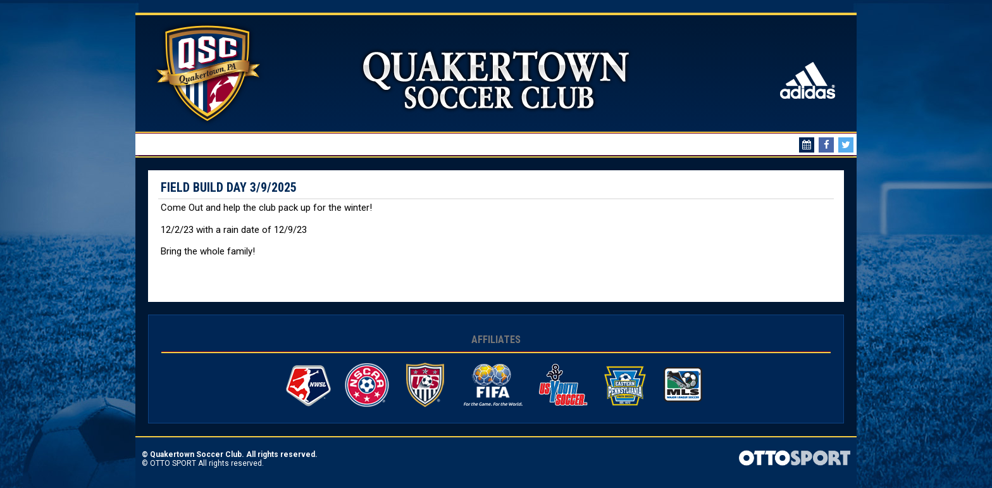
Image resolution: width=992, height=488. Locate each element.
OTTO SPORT (173, 463)
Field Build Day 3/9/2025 (229, 187)
